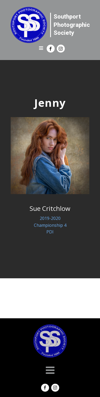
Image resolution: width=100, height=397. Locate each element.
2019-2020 (50, 218)
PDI (50, 232)
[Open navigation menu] (41, 49)
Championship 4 (50, 225)
